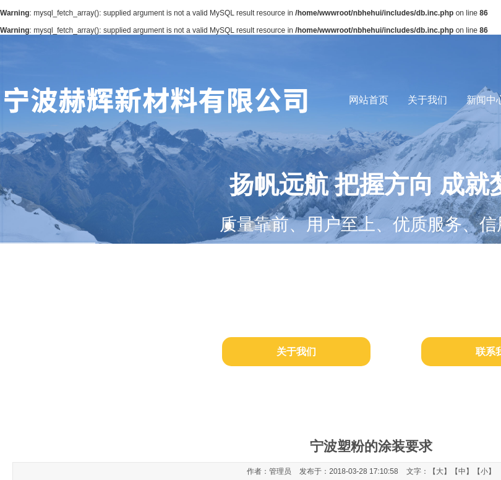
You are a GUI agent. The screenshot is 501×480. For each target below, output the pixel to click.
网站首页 (368, 100)
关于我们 (427, 100)
